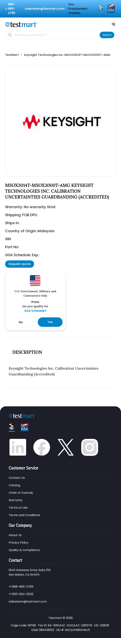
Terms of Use (18, 508)
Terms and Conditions (24, 515)
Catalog (14, 485)
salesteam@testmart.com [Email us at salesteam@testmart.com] (45, 9)
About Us (15, 535)
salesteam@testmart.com (28, 601)
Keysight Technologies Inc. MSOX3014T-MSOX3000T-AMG (67, 55)
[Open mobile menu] (113, 24)
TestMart (12, 55)
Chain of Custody (21, 493)
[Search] (107, 35)
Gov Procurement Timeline (77, 8)
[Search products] (56, 35)
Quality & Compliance (24, 550)
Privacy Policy (18, 542)
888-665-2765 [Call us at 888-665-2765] (11, 8)
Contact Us (17, 478)
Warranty (15, 500)
